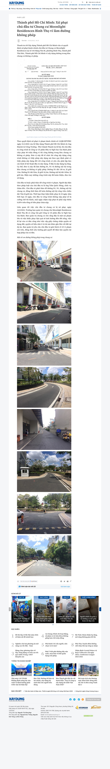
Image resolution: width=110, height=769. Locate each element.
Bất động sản (73, 5)
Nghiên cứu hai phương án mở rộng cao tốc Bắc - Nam (27, 645)
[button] (54, 624)
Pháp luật (38, 8)
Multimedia (95, 8)
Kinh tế (33, 8)
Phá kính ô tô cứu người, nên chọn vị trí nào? (56, 645)
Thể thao (67, 8)
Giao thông (26, 8)
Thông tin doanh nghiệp (21, 661)
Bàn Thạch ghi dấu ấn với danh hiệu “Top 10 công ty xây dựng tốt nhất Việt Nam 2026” (66, 681)
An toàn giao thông (84, 5)
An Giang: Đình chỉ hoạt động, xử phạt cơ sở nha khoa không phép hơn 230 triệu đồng (56, 636)
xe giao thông (64, 5)
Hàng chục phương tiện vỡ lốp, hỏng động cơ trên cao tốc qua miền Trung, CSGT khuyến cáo (26, 653)
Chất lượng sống (47, 8)
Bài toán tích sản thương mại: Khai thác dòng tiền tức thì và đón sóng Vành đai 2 (87, 681)
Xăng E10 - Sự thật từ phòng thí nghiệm (21, 620)
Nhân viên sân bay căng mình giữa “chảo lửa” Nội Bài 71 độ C (43, 619)
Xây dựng (19, 8)
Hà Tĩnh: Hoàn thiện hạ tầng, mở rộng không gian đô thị (86, 636)
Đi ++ (85, 8)
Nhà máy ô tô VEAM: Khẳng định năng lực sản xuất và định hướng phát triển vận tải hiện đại (21, 681)
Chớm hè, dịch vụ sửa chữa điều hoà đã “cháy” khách (66, 619)
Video (89, 8)
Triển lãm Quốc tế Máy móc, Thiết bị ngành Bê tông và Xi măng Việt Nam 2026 (48, 691)
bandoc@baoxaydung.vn (52, 714)
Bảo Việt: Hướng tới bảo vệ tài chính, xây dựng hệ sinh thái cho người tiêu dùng (44, 681)
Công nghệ (73, 8)
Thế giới (80, 8)
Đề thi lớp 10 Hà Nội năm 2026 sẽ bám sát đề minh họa (26, 636)
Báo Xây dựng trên (29, 581)
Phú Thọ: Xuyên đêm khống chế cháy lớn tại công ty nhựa (86, 645)
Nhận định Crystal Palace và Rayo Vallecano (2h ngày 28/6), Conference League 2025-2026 (86, 653)
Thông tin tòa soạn (93, 699)
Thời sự (13, 8)
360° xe (21, 597)
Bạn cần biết (16, 691)
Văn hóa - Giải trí (58, 8)
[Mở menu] (100, 8)
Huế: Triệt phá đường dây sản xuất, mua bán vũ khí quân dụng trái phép (56, 653)
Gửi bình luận (65, 586)
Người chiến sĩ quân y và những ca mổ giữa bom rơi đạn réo (88, 619)
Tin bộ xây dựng (96, 5)
